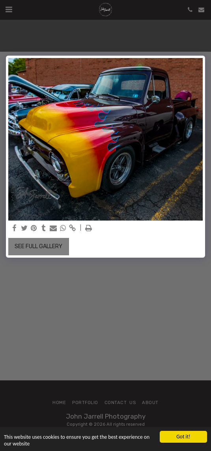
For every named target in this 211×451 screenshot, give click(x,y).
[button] (8, 9)
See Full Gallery (38, 246)
